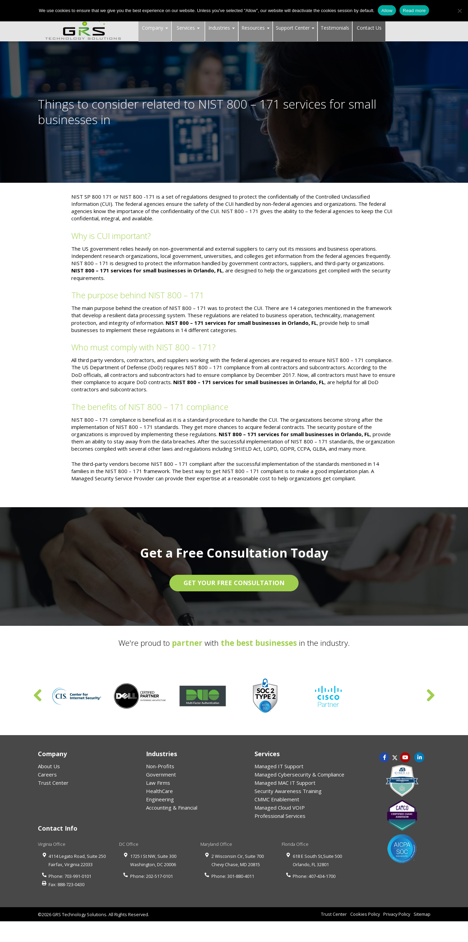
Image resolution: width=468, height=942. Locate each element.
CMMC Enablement (276, 799)
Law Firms (158, 782)
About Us (49, 766)
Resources (255, 27)
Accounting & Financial (171, 807)
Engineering (160, 799)
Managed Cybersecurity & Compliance (299, 774)
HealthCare (159, 791)
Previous (38, 696)
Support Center (295, 27)
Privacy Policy (396, 914)
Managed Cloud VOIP (279, 807)
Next (430, 696)
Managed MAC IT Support (284, 782)
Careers (47, 774)
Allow (386, 10)
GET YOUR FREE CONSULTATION (234, 583)
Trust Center (53, 782)
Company (155, 27)
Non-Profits (160, 766)
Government (161, 774)
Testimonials (335, 27)
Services (188, 27)
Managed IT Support (278, 766)
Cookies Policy (365, 914)
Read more (414, 10)
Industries (221, 27)
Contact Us (369, 27)
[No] (459, 10)
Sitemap (422, 914)
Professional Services (279, 815)
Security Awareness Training (288, 791)
